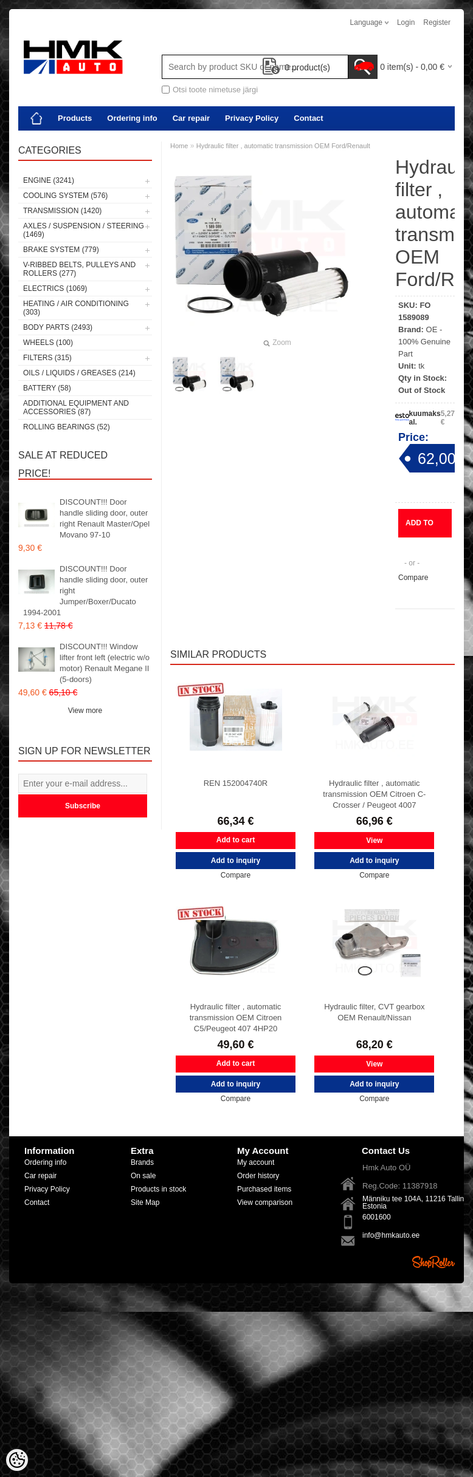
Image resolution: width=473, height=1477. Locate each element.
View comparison (264, 1202)
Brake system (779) (61, 249)
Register (437, 22)
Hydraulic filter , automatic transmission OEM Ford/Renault (283, 145)
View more (85, 710)
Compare (413, 577)
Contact (308, 118)
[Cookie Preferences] (17, 1460)
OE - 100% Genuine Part (424, 341)
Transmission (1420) (62, 210)
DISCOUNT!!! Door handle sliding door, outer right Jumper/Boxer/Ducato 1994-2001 (85, 590)
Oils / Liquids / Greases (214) (79, 373)
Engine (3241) (48, 180)
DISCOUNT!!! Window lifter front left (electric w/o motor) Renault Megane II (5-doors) (105, 663)
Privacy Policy (251, 118)
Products (75, 118)
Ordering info (132, 118)
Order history (258, 1175)
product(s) (296, 67)
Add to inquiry (421, 528)
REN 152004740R (236, 783)
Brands (142, 1162)
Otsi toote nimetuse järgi (215, 89)
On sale (143, 1175)
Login (406, 22)
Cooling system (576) (65, 195)
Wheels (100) (48, 342)
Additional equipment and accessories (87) (76, 407)
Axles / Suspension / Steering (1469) (83, 230)
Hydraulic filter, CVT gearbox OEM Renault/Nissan (374, 1012)
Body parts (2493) (57, 327)
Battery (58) (47, 388)
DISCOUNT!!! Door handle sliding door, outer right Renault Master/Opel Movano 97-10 (105, 518)
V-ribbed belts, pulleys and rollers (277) (79, 269)
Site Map (145, 1202)
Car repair (191, 118)
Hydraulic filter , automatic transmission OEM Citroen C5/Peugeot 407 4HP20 (236, 1017)
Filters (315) (47, 357)
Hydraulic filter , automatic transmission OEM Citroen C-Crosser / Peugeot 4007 (374, 794)
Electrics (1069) (55, 288)
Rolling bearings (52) (66, 427)
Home (179, 145)
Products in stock (158, 1189)
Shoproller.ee (433, 1262)
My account (255, 1162)
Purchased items (264, 1189)
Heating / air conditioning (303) (76, 307)
